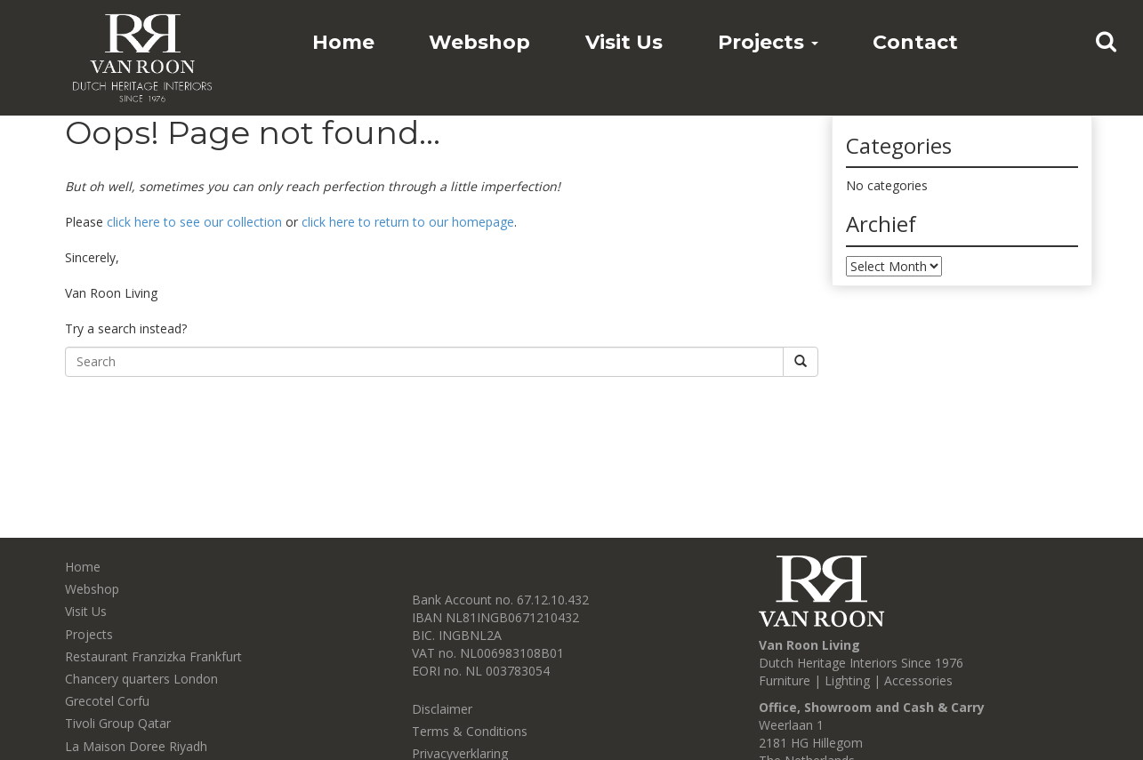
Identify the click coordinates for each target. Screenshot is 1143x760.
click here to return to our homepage (408, 221)
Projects (768, 42)
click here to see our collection (194, 221)
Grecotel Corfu (107, 700)
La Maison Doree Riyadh (136, 746)
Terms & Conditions (469, 731)
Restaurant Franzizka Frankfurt (153, 656)
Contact (915, 42)
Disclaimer (442, 708)
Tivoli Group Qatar (118, 723)
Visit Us (624, 42)
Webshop (479, 42)
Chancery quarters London (141, 678)
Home (343, 42)
